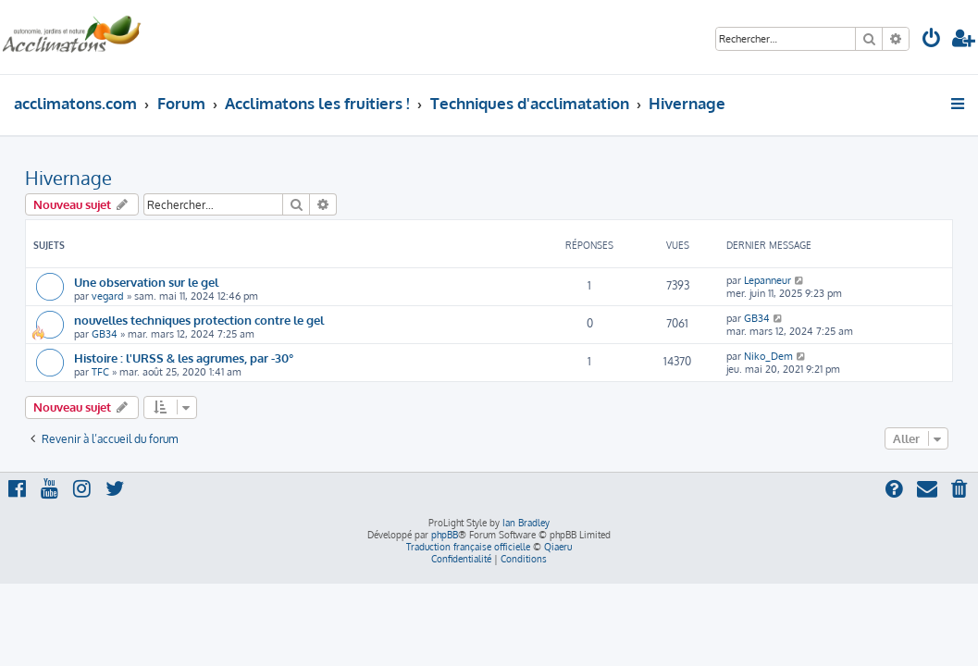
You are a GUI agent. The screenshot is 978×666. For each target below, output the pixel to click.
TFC (100, 371)
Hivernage (68, 178)
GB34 (105, 333)
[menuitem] (932, 40)
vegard (108, 296)
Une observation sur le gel (146, 282)
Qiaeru (558, 546)
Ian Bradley (526, 522)
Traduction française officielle (468, 546)
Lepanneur (767, 280)
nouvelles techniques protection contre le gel (199, 319)
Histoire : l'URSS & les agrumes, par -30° (183, 357)
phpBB (444, 534)
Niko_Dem (768, 356)
